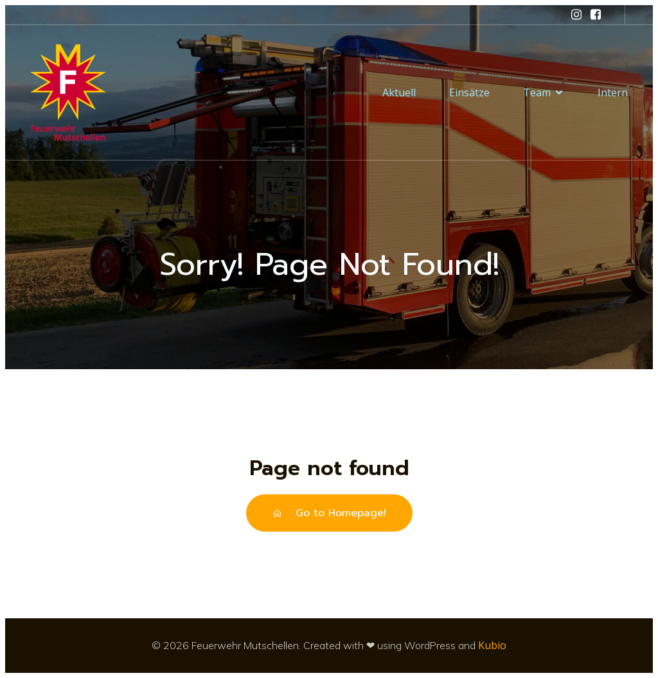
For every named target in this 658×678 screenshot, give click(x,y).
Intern (613, 92)
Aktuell (399, 92)
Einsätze (469, 92)
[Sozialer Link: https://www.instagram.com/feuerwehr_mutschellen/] (576, 14)
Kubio (492, 645)
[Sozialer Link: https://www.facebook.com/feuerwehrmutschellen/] (595, 14)
